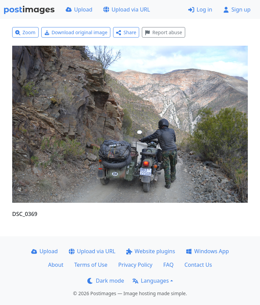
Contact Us (198, 264)
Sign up (237, 9)
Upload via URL (126, 9)
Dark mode (105, 280)
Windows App (207, 251)
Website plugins (150, 251)
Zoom (25, 32)
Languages (150, 280)
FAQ (168, 264)
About (55, 264)
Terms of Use (90, 264)
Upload (79, 9)
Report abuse (163, 32)
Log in (200, 9)
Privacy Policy (135, 264)
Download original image (76, 32)
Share (126, 32)
